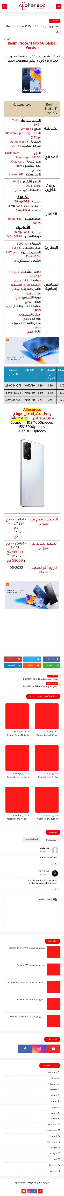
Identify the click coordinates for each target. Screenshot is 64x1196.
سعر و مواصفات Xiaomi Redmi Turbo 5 (48, 817)
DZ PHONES (43, 871)
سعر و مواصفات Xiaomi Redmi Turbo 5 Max (18, 776)
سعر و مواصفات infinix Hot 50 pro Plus (26, 983)
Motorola (52, 1142)
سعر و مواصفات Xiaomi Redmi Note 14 (18, 817)
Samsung (52, 1073)
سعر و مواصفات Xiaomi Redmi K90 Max (47, 734)
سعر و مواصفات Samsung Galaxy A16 (27, 948)
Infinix (54, 1119)
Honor (54, 1102)
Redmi (55, 21)
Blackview (52, 1131)
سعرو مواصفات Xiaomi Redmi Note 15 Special (18, 734)
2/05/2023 (44, 875)
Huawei (53, 1136)
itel (55, 1160)
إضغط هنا (19, 419)
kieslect (53, 1165)
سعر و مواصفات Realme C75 (31, 1000)
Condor (53, 1171)
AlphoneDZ (20, 1183)
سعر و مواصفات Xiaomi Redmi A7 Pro (48, 776)
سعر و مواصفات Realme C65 (31, 965)
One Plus (52, 1125)
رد (55, 863)
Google (53, 1154)
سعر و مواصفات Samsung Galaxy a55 (27, 1017)
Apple (54, 1113)
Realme (53, 1084)
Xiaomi (53, 1090)
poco (54, 1107)
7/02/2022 (44, 852)
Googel (53, 1148)
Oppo (54, 1078)
